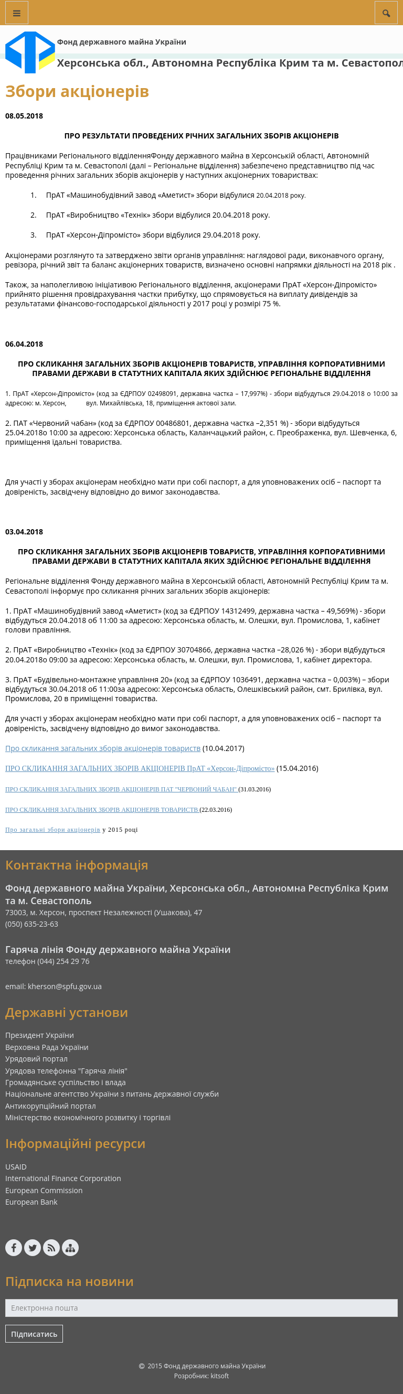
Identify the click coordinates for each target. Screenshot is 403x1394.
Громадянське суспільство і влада (65, 1082)
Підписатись (34, 1334)
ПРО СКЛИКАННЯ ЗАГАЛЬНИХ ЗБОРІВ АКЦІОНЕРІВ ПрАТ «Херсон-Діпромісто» (140, 769)
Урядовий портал (36, 1059)
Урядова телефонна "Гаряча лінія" (66, 1071)
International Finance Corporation (63, 1178)
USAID (16, 1167)
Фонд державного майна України (121, 42)
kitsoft (219, 1375)
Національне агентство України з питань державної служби (112, 1094)
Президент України (39, 1035)
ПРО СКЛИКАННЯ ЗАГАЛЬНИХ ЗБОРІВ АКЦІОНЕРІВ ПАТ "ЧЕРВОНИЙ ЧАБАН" (121, 789)
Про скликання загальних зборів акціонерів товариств (102, 748)
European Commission (44, 1190)
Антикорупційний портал (50, 1106)
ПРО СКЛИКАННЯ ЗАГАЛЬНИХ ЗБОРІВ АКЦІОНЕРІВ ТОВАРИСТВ (102, 809)
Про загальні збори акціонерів (52, 829)
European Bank (31, 1202)
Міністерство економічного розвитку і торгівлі (88, 1117)
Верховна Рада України (47, 1047)
